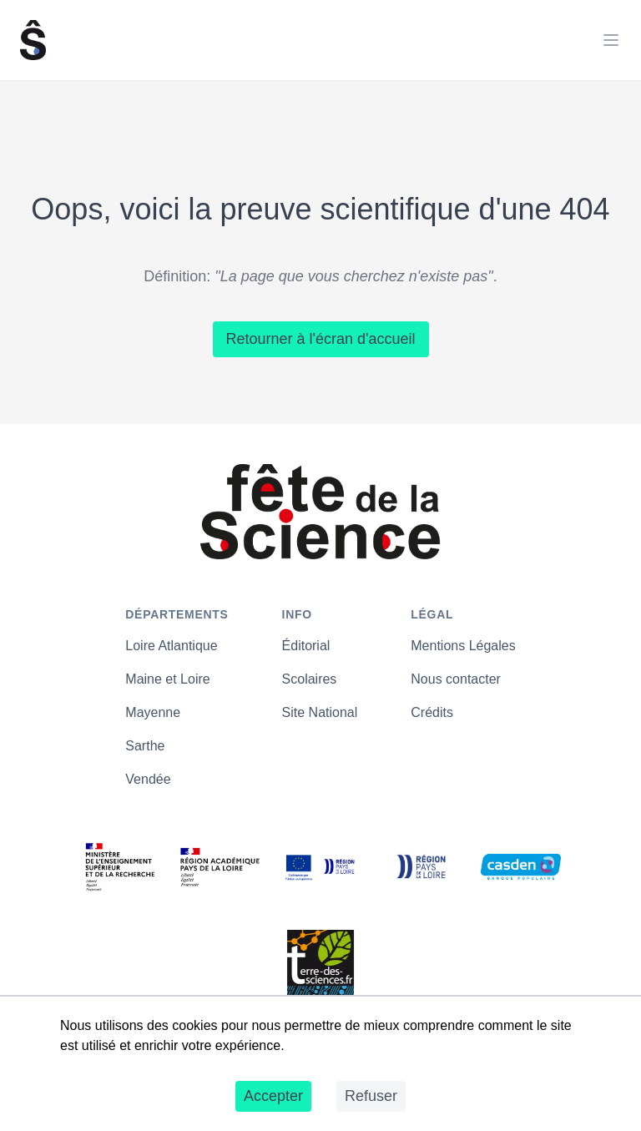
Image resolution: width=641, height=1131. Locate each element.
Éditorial (306, 646)
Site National (320, 712)
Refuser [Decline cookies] (371, 1096)
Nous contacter (456, 679)
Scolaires (309, 679)
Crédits (432, 712)
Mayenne (152, 712)
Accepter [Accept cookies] (273, 1096)
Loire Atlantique (171, 646)
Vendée (147, 779)
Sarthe (144, 746)
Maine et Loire (167, 679)
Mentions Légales (463, 646)
